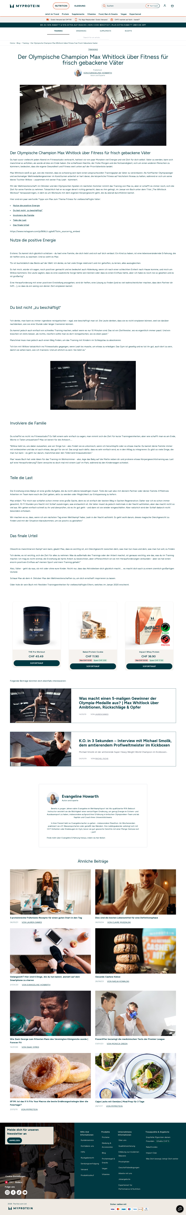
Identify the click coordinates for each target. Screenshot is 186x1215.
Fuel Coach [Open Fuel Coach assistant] (152, 6)
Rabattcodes (151, 1147)
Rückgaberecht (87, 1158)
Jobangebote (124, 1179)
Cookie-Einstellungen (15, 1176)
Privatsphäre (123, 1162)
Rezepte (128, 31)
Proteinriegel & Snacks (108, 1161)
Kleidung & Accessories (107, 1145)
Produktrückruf (87, 1175)
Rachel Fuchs (101, 759)
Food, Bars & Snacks (108, 14)
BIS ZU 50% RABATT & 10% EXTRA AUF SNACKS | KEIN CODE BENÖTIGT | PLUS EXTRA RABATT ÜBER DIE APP (93, 25)
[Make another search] (93, 37)
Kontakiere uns (87, 1146)
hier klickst (100, 838)
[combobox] (130, 6)
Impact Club (151, 1153)
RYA (125, 808)
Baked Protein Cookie (93, 652)
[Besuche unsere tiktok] (19, 1192)
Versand (84, 1169)
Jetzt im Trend (52, 14)
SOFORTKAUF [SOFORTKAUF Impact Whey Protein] (149, 666)
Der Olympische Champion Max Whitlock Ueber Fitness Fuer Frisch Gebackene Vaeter (64, 43)
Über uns (122, 1140)
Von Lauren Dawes (32, 922)
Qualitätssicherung (126, 1146)
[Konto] (165, 6)
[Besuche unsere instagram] (7, 1192)
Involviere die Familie (23, 215)
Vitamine (91, 14)
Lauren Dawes (101, 714)
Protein (65, 14)
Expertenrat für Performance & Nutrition (129, 1187)
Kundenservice (87, 1140)
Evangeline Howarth (80, 796)
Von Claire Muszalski (119, 922)
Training (58, 31)
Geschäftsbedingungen (128, 1167)
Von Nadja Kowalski (118, 981)
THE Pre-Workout (36, 652)
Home (12, 43)
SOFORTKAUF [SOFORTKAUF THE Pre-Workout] (36, 663)
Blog (18, 43)
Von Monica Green (117, 1044)
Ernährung (81, 31)
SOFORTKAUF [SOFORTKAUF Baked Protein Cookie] (93, 666)
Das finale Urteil (21, 225)
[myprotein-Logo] (24, 6)
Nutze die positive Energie (26, 205)
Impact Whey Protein (149, 652)
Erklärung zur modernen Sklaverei (128, 1154)
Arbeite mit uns (125, 1173)
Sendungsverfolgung (90, 1164)
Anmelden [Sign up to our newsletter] (14, 1140)
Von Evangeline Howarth (97, 73)
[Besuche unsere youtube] (24, 1192)
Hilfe (83, 1152)
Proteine (105, 1137)
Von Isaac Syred (30, 1047)
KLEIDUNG (79, 7)
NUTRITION (61, 7)
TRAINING (93, 49)
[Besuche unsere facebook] (13, 1192)
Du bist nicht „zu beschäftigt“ (28, 210)
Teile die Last (19, 220)
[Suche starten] (104, 6)
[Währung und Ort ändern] (37, 1182)
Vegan (124, 14)
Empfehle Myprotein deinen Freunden (158, 1139)
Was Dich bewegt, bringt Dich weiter (162, 1159)
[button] (180, 1209)
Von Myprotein (29, 1109)
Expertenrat (135, 14)
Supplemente (78, 14)
